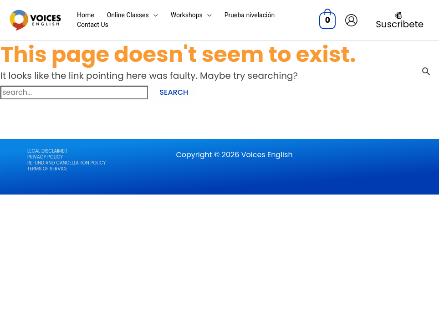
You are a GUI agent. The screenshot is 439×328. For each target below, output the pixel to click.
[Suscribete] (398, 20)
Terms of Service (47, 169)
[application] (153, 15)
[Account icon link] (351, 20)
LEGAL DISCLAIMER (47, 151)
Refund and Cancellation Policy (66, 163)
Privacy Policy (45, 157)
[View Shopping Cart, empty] (327, 20)
